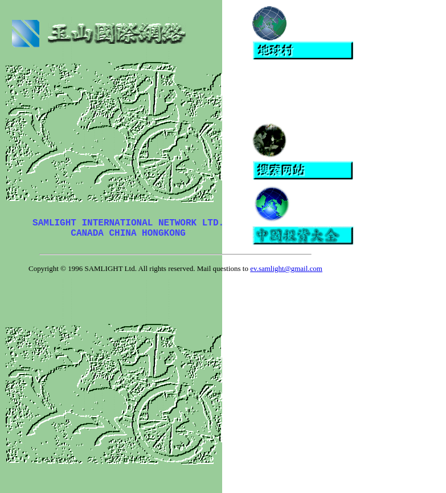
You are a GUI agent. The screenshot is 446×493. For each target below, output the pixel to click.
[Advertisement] (343, 91)
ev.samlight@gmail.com (286, 268)
